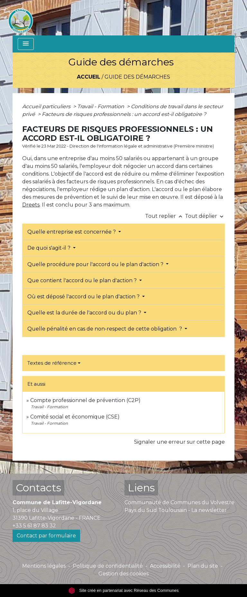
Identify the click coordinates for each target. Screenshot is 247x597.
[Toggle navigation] (26, 44)
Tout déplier (205, 216)
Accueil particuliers (47, 106)
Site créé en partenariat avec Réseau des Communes (124, 590)
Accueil (88, 77)
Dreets (31, 205)
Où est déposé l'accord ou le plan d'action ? (84, 297)
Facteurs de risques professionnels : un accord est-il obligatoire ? (124, 114)
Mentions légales (44, 566)
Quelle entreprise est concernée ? (72, 232)
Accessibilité (165, 566)
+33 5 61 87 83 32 (34, 526)
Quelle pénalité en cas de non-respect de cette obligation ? (105, 329)
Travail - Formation (101, 106)
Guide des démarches (137, 77)
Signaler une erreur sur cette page (179, 442)
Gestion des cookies (123, 574)
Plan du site (203, 566)
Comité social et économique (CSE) (75, 417)
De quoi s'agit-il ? (49, 248)
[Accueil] (20, 17)
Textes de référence (52, 363)
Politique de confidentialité (108, 566)
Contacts (38, 487)
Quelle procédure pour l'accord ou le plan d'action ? (96, 264)
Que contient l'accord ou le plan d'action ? (82, 280)
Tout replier (165, 216)
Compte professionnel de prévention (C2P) (85, 400)
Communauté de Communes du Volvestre (179, 502)
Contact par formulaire (46, 536)
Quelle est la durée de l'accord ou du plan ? (84, 313)
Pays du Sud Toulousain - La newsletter (175, 510)
